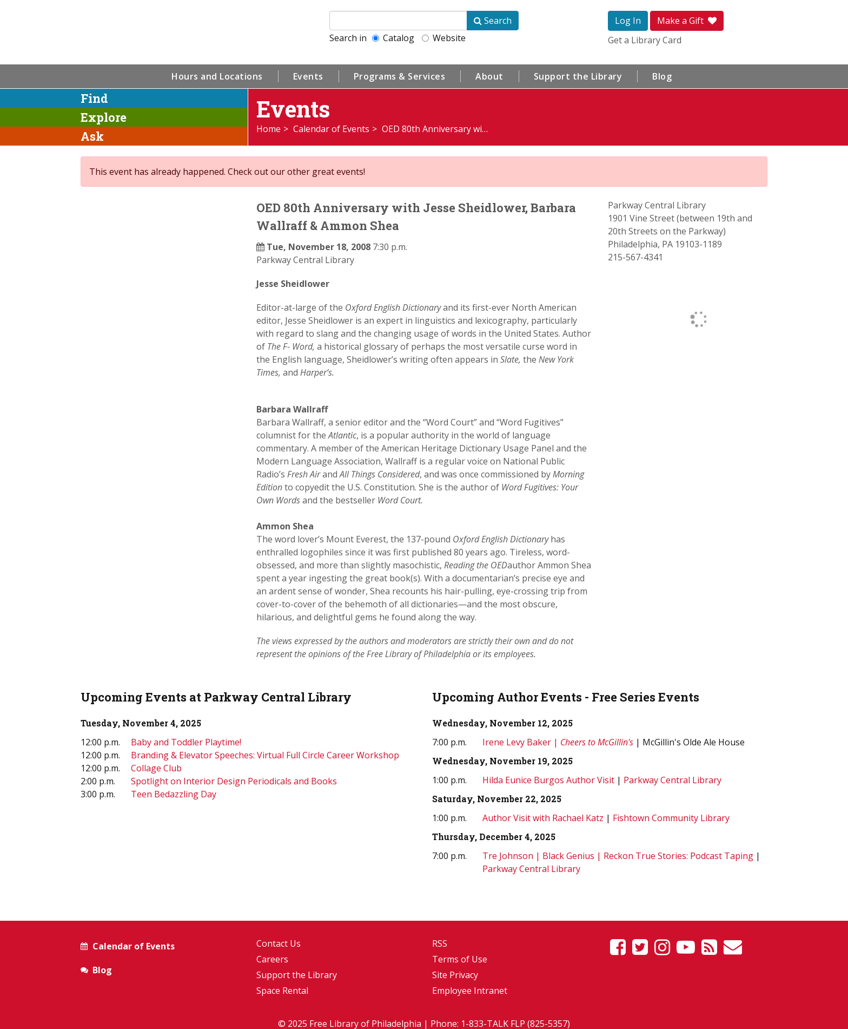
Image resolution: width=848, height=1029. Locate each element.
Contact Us (278, 943)
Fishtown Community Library (671, 818)
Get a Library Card (644, 40)
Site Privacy (455, 975)
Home (268, 129)
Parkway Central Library (305, 260)
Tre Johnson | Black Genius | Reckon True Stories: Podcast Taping (617, 856)
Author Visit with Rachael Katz (543, 818)
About (489, 76)
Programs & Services (400, 76)
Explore (104, 117)
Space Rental (282, 991)
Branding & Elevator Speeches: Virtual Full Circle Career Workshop (265, 755)
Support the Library (578, 76)
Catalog (393, 37)
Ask (92, 136)
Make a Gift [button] (687, 21)
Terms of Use (459, 959)
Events (308, 76)
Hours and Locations (217, 76)
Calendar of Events (331, 129)
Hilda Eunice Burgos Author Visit (548, 780)
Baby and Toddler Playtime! (186, 742)
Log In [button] (628, 21)
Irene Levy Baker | (558, 742)
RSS (439, 943)
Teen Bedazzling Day (173, 794)
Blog (662, 76)
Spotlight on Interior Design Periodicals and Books (234, 781)
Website (444, 37)
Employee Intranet (469, 991)
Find (94, 98)
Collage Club (156, 768)
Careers (272, 959)
